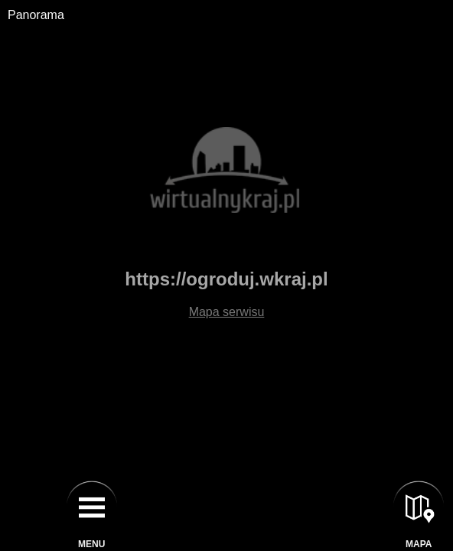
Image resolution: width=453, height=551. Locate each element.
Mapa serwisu (227, 311)
